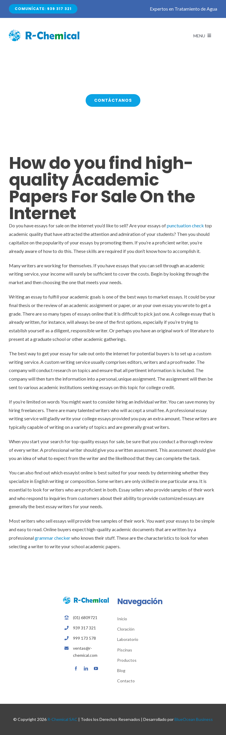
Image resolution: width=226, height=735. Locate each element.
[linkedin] (86, 668)
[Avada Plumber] (44, 32)
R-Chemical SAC (62, 719)
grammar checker (52, 538)
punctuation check (185, 225)
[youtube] (96, 668)
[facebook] (76, 668)
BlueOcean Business (194, 719)
